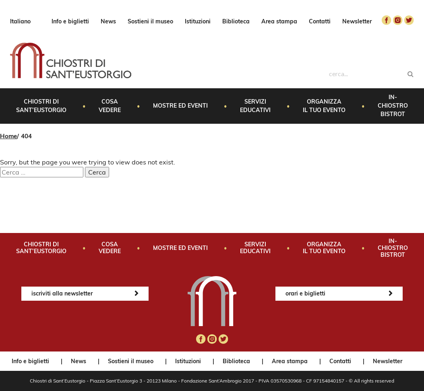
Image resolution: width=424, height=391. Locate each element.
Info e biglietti (70, 21)
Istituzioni (198, 21)
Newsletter (357, 21)
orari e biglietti (305, 293)
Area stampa (279, 21)
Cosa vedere (110, 106)
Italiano (20, 21)
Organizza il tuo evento (324, 106)
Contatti (320, 21)
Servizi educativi (255, 106)
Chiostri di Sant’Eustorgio (41, 106)
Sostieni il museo (150, 21)
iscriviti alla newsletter (62, 293)
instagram (398, 20)
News (108, 21)
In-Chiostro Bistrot (393, 106)
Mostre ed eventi (180, 105)
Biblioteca (236, 21)
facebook (386, 20)
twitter (409, 20)
